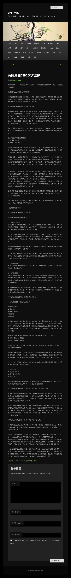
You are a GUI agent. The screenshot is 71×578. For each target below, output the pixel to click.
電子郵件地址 (17, 523)
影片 (27, 48)
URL (22, 43)
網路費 (39, 52)
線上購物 (46, 52)
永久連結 (33, 461)
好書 (15, 48)
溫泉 (57, 48)
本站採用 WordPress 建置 (36, 570)
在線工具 (51, 43)
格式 (51, 48)
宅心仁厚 (13, 13)
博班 (43, 43)
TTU (12, 461)
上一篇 (11, 64)
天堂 (58, 43)
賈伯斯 (22, 57)
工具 (21, 48)
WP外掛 (36, 43)
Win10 (29, 43)
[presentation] (27, 551)
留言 (15, 483)
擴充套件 (44, 48)
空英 (24, 52)
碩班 (9, 52)
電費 (35, 57)
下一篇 (60, 64)
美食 (54, 52)
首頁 (9, 43)
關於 (29, 57)
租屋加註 (17, 52)
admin (21, 461)
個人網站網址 (16, 534)
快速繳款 (35, 48)
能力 (9, 57)
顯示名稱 (15, 512)
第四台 (31, 52)
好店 (9, 48)
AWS (16, 43)
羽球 (60, 52)
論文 (15, 57)
